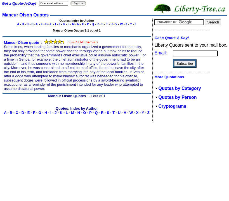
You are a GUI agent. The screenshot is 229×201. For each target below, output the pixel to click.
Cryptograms (172, 106)
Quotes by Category (180, 88)
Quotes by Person (178, 97)
